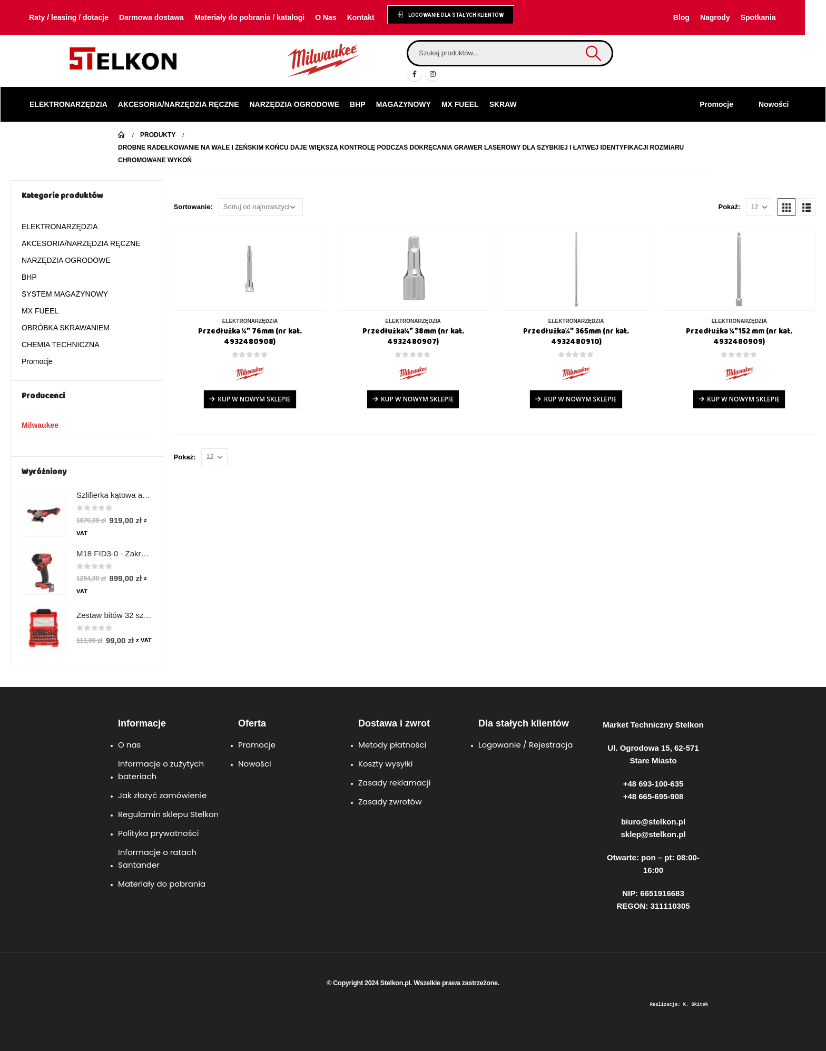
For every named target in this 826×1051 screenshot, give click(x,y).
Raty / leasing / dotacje (69, 17)
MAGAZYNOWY (403, 104)
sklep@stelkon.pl (653, 834)
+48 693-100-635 (653, 783)
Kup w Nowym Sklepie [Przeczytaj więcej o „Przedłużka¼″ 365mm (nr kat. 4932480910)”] (580, 399)
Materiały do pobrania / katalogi (249, 17)
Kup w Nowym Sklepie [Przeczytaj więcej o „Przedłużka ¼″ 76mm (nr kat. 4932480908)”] (254, 399)
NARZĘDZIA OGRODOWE (295, 104)
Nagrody (715, 17)
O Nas (325, 17)
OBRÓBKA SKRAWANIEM (66, 327)
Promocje (716, 104)
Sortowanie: (193, 207)
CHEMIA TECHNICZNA (61, 344)
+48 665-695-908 (653, 796)
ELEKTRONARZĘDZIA (68, 104)
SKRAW (503, 104)
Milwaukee (40, 425)
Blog (681, 17)
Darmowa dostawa (151, 17)
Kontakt (361, 17)
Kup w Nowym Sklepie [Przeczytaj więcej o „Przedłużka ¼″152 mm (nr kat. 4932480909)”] (743, 399)
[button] (450, 14)
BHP (358, 104)
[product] (250, 268)
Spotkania (758, 17)
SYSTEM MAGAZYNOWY (65, 294)
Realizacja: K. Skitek (679, 1004)
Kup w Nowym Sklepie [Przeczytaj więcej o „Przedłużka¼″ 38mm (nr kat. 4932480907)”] (417, 399)
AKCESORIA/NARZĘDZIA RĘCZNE (178, 104)
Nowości (774, 104)
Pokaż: (729, 207)
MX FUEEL (460, 104)
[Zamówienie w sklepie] (261, 207)
